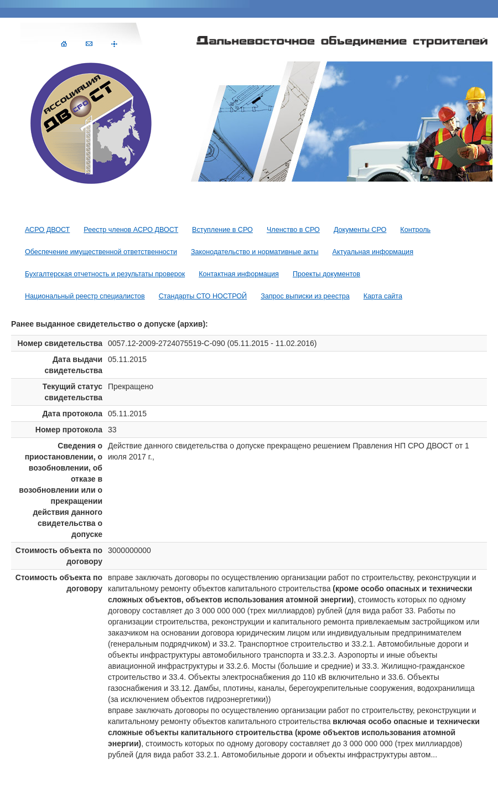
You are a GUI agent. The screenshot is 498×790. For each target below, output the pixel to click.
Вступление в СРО (222, 230)
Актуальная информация (373, 252)
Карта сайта (383, 296)
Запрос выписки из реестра (305, 296)
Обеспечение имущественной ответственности (101, 252)
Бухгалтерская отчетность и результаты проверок (105, 274)
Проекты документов (326, 274)
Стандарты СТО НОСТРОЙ (203, 296)
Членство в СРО (293, 230)
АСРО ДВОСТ (47, 230)
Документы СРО (360, 230)
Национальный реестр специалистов (85, 296)
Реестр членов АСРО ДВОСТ (131, 230)
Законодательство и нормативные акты (255, 252)
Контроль (415, 230)
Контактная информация (239, 274)
